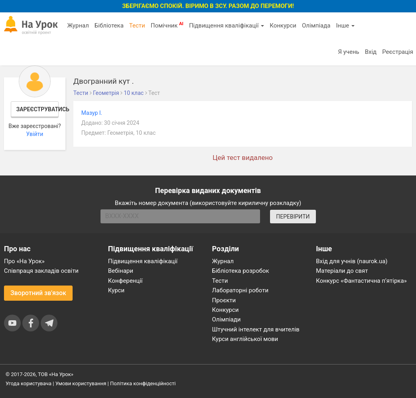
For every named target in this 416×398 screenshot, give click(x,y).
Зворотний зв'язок (38, 293)
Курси (116, 290)
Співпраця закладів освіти (41, 270)
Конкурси (283, 25)
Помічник (167, 25)
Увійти (34, 134)
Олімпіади (226, 319)
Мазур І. (91, 113)
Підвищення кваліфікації (226, 25)
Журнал (78, 25)
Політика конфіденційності (142, 383)
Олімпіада (316, 25)
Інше (345, 25)
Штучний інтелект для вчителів (256, 329)
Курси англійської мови (245, 339)
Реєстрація (397, 51)
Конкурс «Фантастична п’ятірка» (361, 280)
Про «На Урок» (24, 261)
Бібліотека (109, 25)
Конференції (125, 280)
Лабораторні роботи (240, 290)
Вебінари (120, 270)
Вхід (371, 51)
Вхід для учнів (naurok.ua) (351, 261)
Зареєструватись (37, 109)
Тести (137, 25)
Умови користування (80, 383)
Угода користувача (28, 383)
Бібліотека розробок (240, 270)
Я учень (348, 51)
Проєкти (224, 300)
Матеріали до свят (342, 270)
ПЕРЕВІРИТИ (293, 216)
